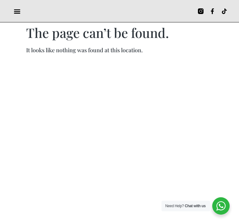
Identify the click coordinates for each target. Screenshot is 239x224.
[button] (17, 11)
